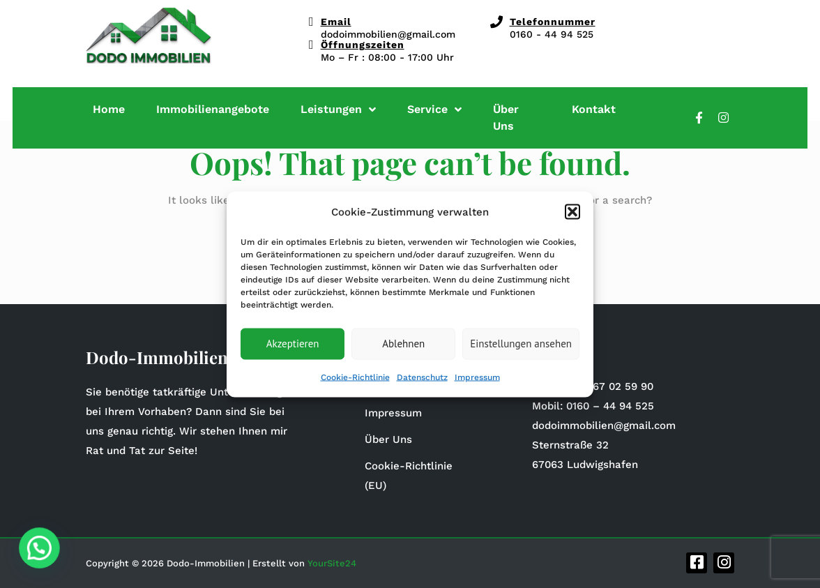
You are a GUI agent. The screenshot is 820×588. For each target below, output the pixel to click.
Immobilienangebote (212, 109)
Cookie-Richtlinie (355, 377)
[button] (572, 211)
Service (434, 109)
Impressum (477, 377)
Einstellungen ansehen (521, 343)
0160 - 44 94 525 (551, 34)
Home (109, 109)
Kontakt (594, 109)
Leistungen (338, 109)
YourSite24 (332, 563)
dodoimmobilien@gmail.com (388, 34)
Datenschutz (422, 377)
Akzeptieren (292, 343)
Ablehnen (403, 343)
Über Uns (506, 118)
